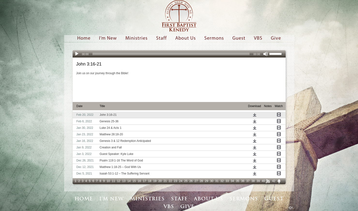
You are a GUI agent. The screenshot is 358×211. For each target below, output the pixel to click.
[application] (179, 54)
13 (123, 181)
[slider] (171, 54)
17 (144, 181)
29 (206, 181)
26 (190, 181)
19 (154, 181)
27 (196, 181)
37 (247, 181)
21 (165, 181)
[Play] (76, 53)
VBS (258, 38)
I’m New (108, 38)
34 (232, 181)
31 (216, 181)
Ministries (136, 38)
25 (185, 181)
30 (211, 181)
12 (118, 181)
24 (180, 181)
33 (227, 181)
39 (258, 181)
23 (175, 181)
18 (149, 181)
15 (134, 181)
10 (108, 181)
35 (237, 181)
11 (113, 181)
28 (201, 181)
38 (253, 181)
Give (276, 38)
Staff (161, 38)
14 (128, 181)
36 (242, 181)
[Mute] (265, 53)
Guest (238, 38)
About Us (185, 38)
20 (159, 181)
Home (84, 38)
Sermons (214, 38)
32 (222, 181)
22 (170, 181)
